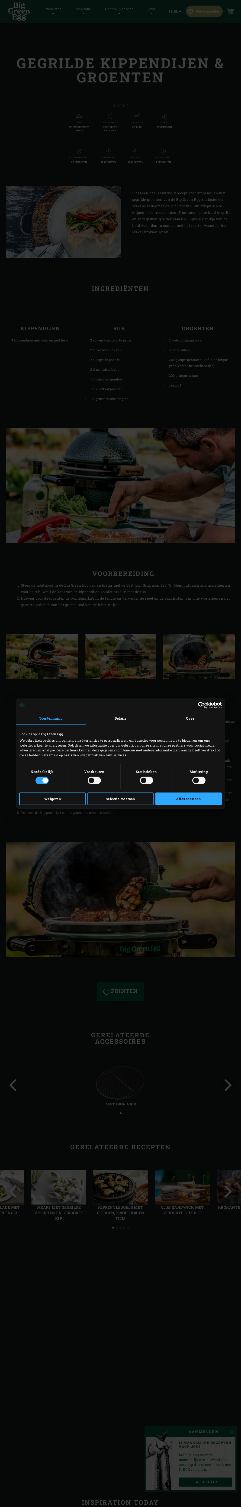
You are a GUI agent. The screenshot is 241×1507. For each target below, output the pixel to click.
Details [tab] (121, 718)
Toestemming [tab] (51, 718)
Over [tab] (190, 718)
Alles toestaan (188, 798)
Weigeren (52, 798)
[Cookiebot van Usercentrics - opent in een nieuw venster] (201, 705)
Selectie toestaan (120, 798)
